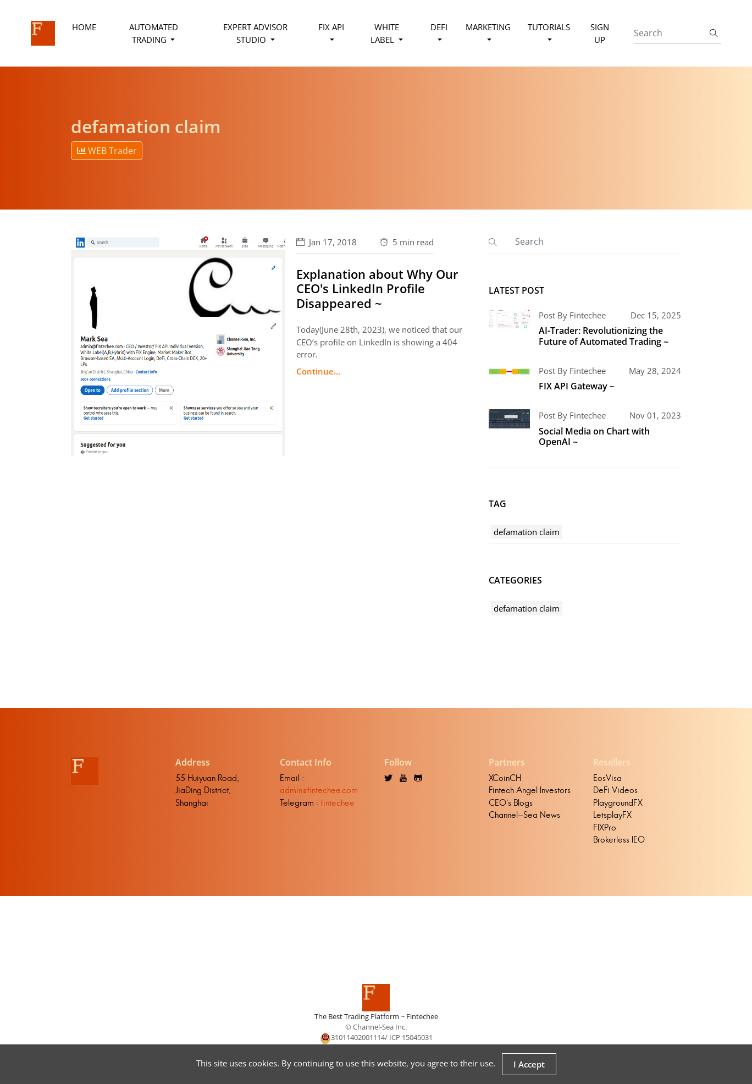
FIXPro (604, 827)
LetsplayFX (612, 815)
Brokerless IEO (619, 839)
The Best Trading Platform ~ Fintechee (376, 1016)
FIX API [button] (331, 26)
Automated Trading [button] (153, 33)
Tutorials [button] (549, 26)
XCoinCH (505, 778)
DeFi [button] (438, 26)
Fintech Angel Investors (530, 790)
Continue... (318, 371)
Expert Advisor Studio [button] (255, 33)
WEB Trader (107, 151)
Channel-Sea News (524, 815)
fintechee (337, 802)
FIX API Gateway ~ (577, 386)
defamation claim (527, 531)
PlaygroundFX (618, 802)
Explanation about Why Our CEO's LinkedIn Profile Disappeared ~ (377, 288)
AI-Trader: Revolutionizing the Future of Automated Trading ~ (603, 335)
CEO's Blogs (511, 802)
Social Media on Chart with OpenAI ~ (594, 436)
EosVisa (607, 778)
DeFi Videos (615, 790)
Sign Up (599, 33)
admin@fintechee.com (319, 790)
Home (84, 26)
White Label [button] (385, 33)
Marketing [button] (488, 26)
